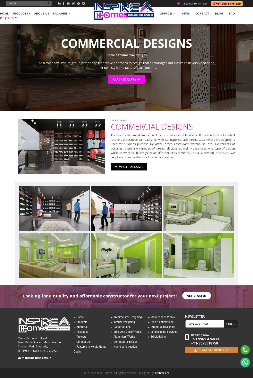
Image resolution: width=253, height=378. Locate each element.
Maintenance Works (163, 317)
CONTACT (202, 13)
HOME (4, 13)
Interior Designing (124, 322)
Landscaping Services (164, 331)
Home (111, 55)
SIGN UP (231, 323)
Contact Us (83, 341)
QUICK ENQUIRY (126, 79)
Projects (81, 336)
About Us (82, 326)
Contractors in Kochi (126, 341)
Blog (219, 13)
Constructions (122, 326)
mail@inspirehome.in (192, 3)
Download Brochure (213, 350)
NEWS (185, 13)
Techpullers (162, 373)
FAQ (232, 13)
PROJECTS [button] (7, 18)
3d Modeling (158, 336)
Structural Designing (163, 326)
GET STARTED (196, 295)
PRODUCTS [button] (20, 13)
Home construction (125, 346)
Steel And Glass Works (127, 331)
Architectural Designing (128, 317)
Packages (82, 331)
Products (81, 322)
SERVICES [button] (166, 13)
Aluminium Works (124, 336)
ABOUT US (41, 13)
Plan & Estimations (162, 322)
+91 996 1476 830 (227, 3)
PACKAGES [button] (60, 13)
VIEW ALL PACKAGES (129, 167)
